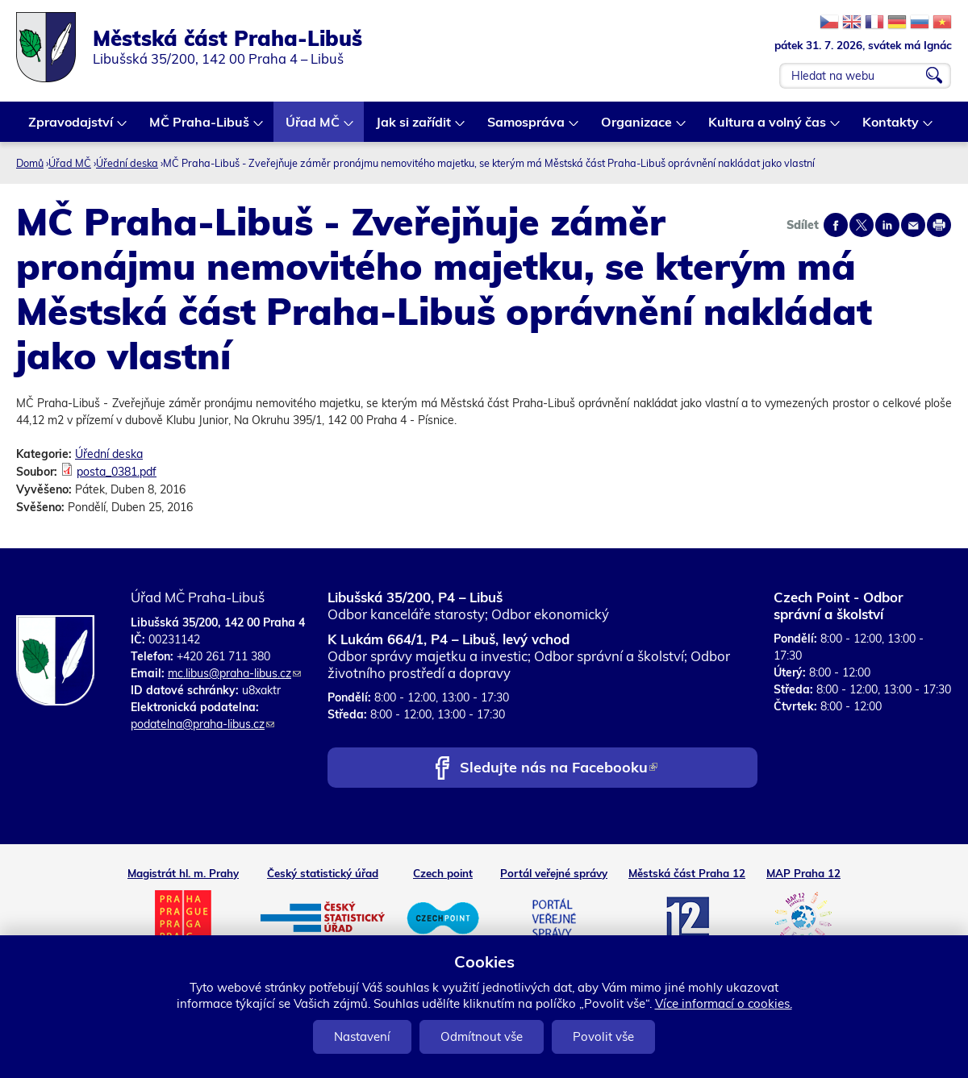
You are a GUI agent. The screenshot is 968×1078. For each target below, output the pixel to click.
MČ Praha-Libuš (200, 128)
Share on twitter (861, 225)
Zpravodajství (71, 128)
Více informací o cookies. (723, 1003)
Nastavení (362, 1036)
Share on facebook (836, 225)
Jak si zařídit (414, 128)
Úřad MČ (313, 128)
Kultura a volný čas (768, 128)
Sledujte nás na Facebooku (558, 769)
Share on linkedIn (887, 225)
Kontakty (891, 128)
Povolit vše (603, 1036)
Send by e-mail (913, 225)
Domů (30, 162)
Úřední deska (127, 162)
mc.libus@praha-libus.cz (234, 673)
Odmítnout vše (481, 1036)
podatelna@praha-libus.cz (202, 724)
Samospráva (526, 128)
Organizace (637, 128)
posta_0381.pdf (116, 471)
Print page (939, 225)
